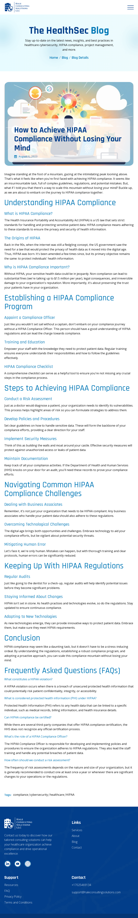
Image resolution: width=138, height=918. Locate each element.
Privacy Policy (12, 896)
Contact (77, 847)
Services (77, 830)
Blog (65, 57)
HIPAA (70, 795)
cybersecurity (39, 795)
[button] (130, 7)
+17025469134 (81, 885)
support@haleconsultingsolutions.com (96, 892)
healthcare (57, 795)
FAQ (7, 891)
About (75, 836)
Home (54, 57)
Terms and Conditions (18, 902)
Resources (11, 885)
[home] (17, 7)
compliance (20, 795)
